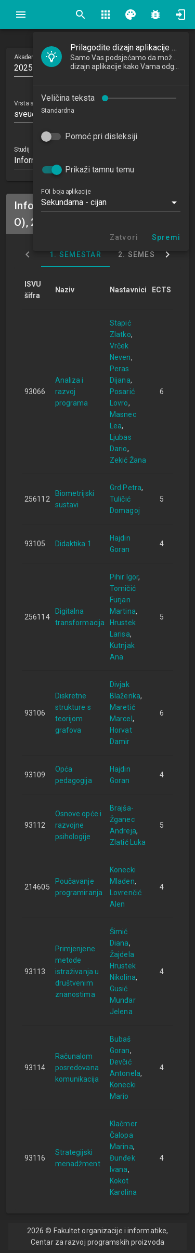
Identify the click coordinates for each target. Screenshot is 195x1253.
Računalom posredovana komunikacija (77, 1067)
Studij (21, 149)
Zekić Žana (128, 460)
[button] (110, 202)
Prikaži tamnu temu (99, 169)
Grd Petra (125, 487)
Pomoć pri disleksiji (101, 136)
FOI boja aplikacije (65, 191)
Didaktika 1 (73, 544)
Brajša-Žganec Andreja (123, 819)
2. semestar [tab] (144, 254)
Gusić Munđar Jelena (123, 1000)
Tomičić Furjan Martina (123, 599)
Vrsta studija (31, 103)
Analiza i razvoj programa (71, 391)
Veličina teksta (68, 98)
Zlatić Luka (128, 842)
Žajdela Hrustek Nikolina (123, 965)
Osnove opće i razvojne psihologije (78, 825)
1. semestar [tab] (75, 254)
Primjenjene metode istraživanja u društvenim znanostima (77, 972)
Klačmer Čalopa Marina (123, 1135)
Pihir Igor (124, 577)
